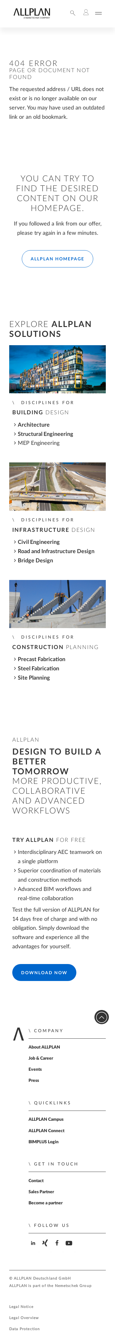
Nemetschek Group (73, 1286)
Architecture (34, 425)
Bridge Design (35, 560)
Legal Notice (21, 1307)
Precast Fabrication (41, 659)
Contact (36, 1181)
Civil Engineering (39, 542)
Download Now (44, 973)
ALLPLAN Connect (46, 1131)
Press (34, 1080)
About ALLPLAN (44, 1047)
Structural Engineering (45, 434)
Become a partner (46, 1203)
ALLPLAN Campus (46, 1119)
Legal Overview (24, 1318)
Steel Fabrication (38, 668)
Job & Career (41, 1058)
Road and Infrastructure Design (56, 551)
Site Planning (34, 678)
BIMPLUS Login (44, 1142)
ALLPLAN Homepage (57, 259)
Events (35, 1069)
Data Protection (24, 1329)
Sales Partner (41, 1192)
